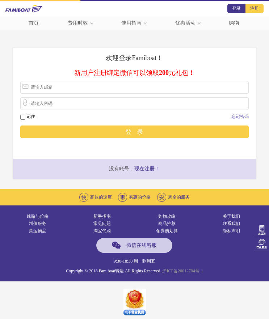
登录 (236, 8)
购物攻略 (167, 216)
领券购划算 (167, 230)
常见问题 (102, 223)
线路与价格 (38, 216)
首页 (34, 23)
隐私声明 (231, 230)
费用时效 (81, 23)
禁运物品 (37, 230)
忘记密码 (240, 116)
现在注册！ (147, 168)
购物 (234, 23)
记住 (30, 116)
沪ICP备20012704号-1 (182, 270)
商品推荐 (167, 223)
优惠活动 (188, 23)
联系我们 (231, 223)
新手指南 (102, 216)
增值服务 (37, 223)
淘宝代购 (102, 230)
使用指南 (134, 23)
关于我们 (231, 216)
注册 (254, 8)
